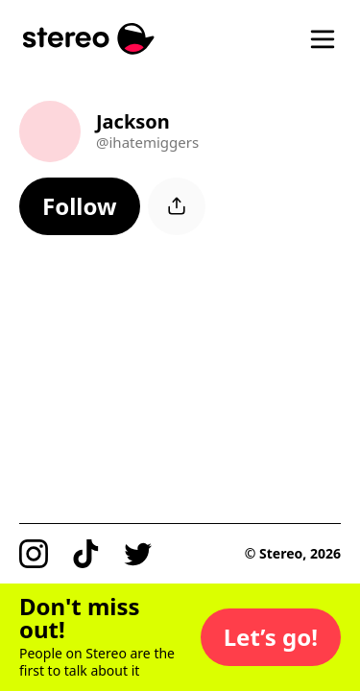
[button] (79, 206)
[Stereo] (89, 39)
